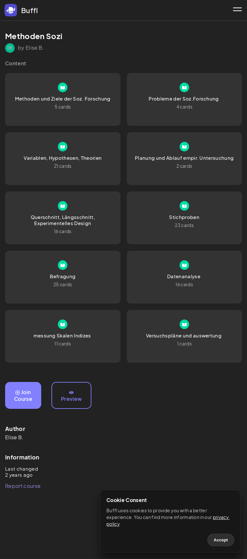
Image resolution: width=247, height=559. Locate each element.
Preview (71, 396)
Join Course (23, 395)
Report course (23, 485)
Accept (221, 540)
